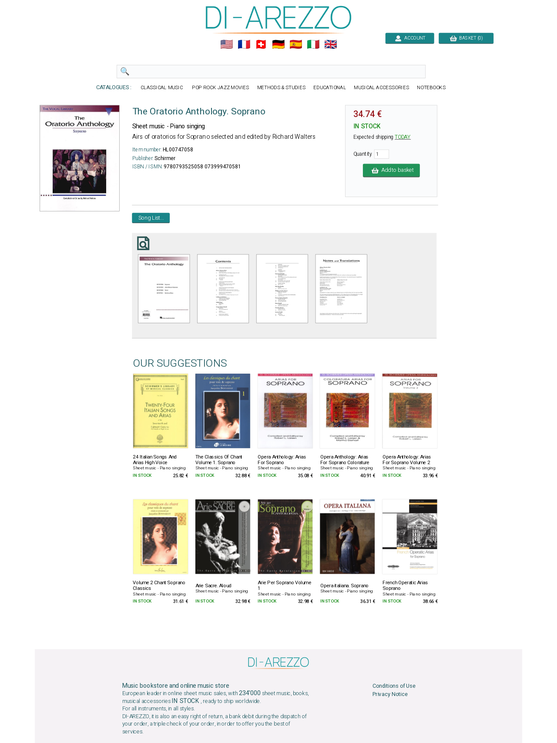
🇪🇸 (295, 44)
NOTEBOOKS (431, 87)
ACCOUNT (409, 38)
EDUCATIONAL (329, 87)
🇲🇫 (244, 44)
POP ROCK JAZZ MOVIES (220, 87)
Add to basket (391, 170)
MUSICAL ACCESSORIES (381, 87)
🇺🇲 (226, 44)
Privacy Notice (390, 694)
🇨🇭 (261, 44)
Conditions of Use (394, 686)
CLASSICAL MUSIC (162, 87)
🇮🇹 (313, 44)
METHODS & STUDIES (281, 87)
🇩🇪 (278, 44)
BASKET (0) (466, 38)
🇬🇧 (330, 44)
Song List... (151, 218)
